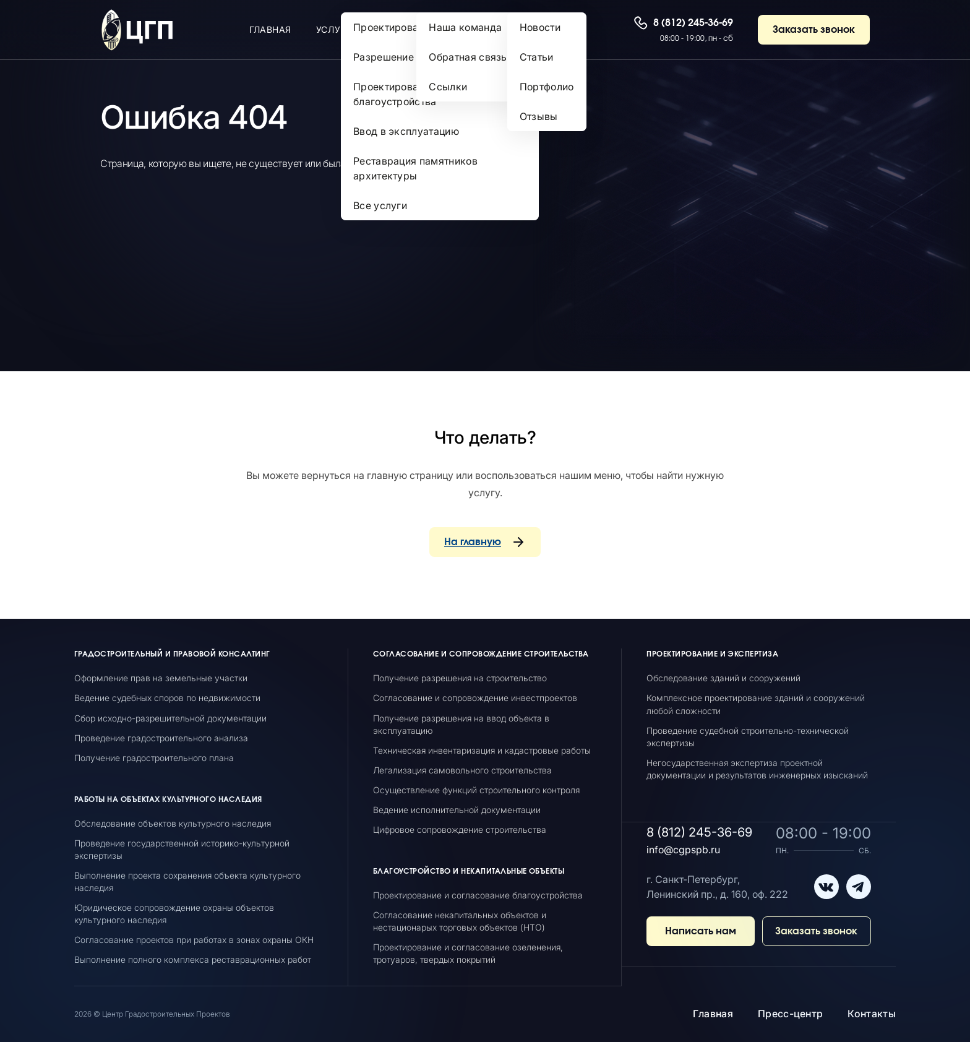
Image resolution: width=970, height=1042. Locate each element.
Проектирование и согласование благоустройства (478, 895)
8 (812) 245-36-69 (693, 23)
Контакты (872, 1013)
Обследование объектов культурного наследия (172, 823)
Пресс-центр (790, 1013)
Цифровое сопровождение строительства (459, 829)
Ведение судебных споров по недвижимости (167, 697)
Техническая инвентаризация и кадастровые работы (482, 750)
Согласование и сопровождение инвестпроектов (475, 697)
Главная (713, 1013)
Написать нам (700, 931)
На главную (472, 542)
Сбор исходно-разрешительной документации (170, 718)
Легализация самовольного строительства (462, 770)
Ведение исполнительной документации (457, 809)
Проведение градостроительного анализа (161, 738)
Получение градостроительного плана (154, 757)
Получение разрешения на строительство (460, 678)
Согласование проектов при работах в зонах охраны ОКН (194, 939)
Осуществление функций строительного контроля (476, 790)
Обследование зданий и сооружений (723, 678)
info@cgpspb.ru (683, 849)
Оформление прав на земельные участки (160, 678)
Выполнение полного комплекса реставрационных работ (192, 959)
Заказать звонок (814, 30)
